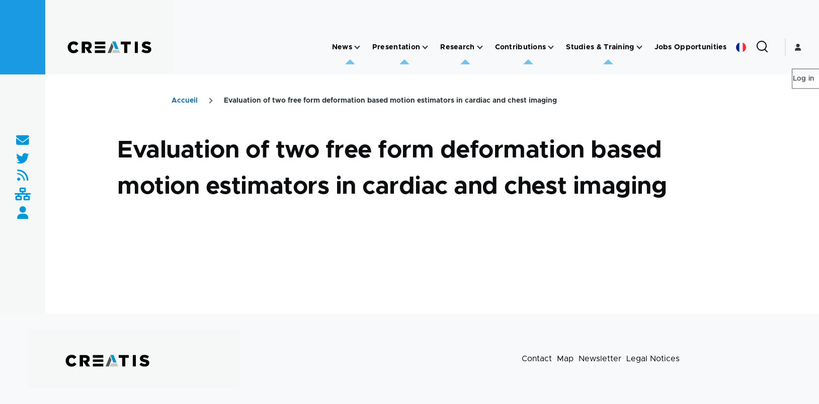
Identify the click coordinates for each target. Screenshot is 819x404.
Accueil (185, 100)
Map (565, 359)
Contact (537, 359)
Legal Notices (653, 359)
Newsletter (600, 359)
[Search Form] (762, 47)
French (741, 47)
